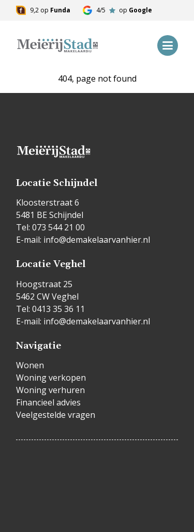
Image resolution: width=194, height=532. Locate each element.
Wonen (30, 365)
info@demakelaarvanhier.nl (96, 239)
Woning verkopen (51, 377)
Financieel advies (48, 402)
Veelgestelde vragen (55, 414)
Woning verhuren (50, 390)
